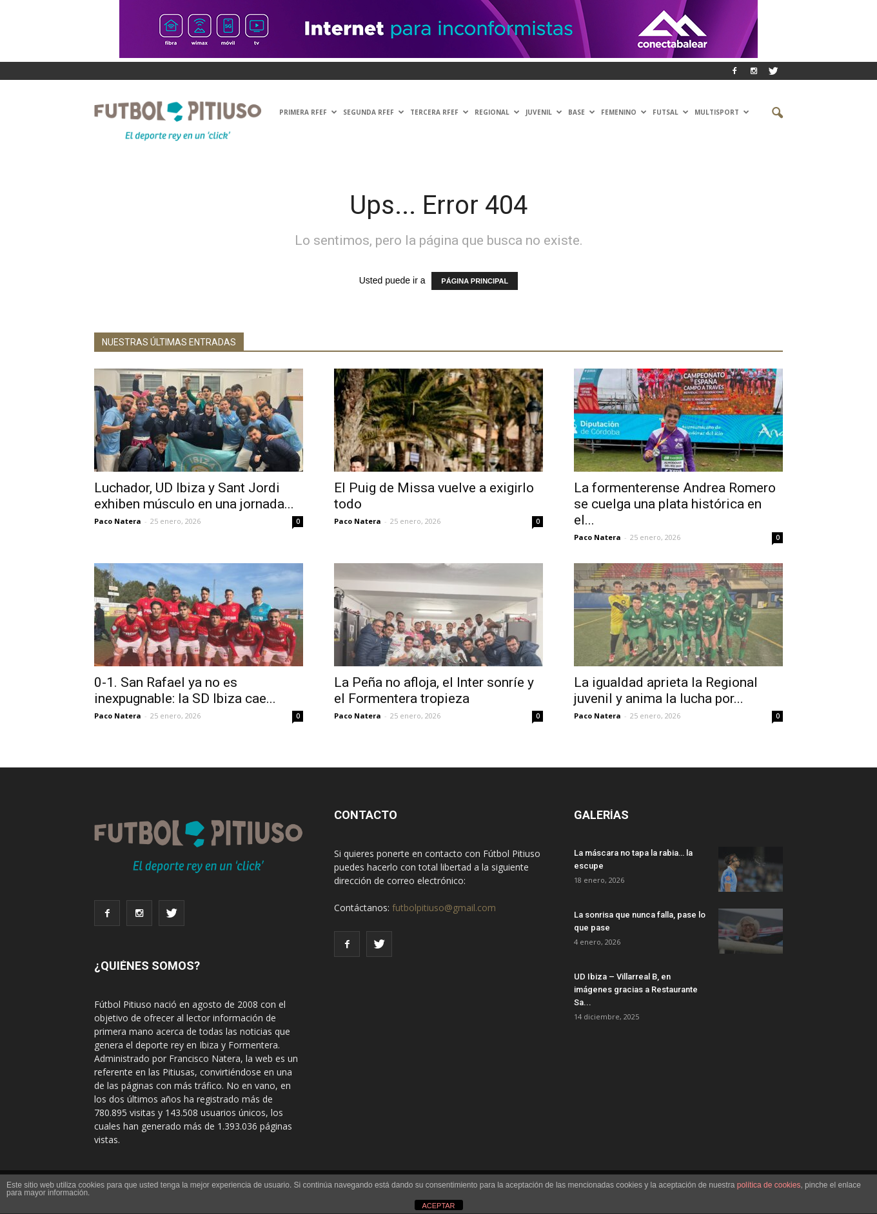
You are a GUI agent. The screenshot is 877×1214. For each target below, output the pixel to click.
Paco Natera (117, 521)
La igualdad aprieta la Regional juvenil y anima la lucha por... (666, 690)
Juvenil (544, 112)
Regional (497, 112)
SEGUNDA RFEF (373, 112)
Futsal (671, 112)
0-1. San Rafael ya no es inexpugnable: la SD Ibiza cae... (185, 690)
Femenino (624, 112)
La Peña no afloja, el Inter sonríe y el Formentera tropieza (434, 690)
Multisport (722, 112)
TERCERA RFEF (439, 112)
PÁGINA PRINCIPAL (474, 281)
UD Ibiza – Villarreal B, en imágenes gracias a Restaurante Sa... (636, 989)
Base (581, 112)
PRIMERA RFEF (308, 112)
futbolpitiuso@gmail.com (444, 907)
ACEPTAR (438, 1205)
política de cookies (769, 1185)
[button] (767, 113)
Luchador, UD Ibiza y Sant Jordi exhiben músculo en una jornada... (194, 496)
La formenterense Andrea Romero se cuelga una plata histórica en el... (675, 504)
